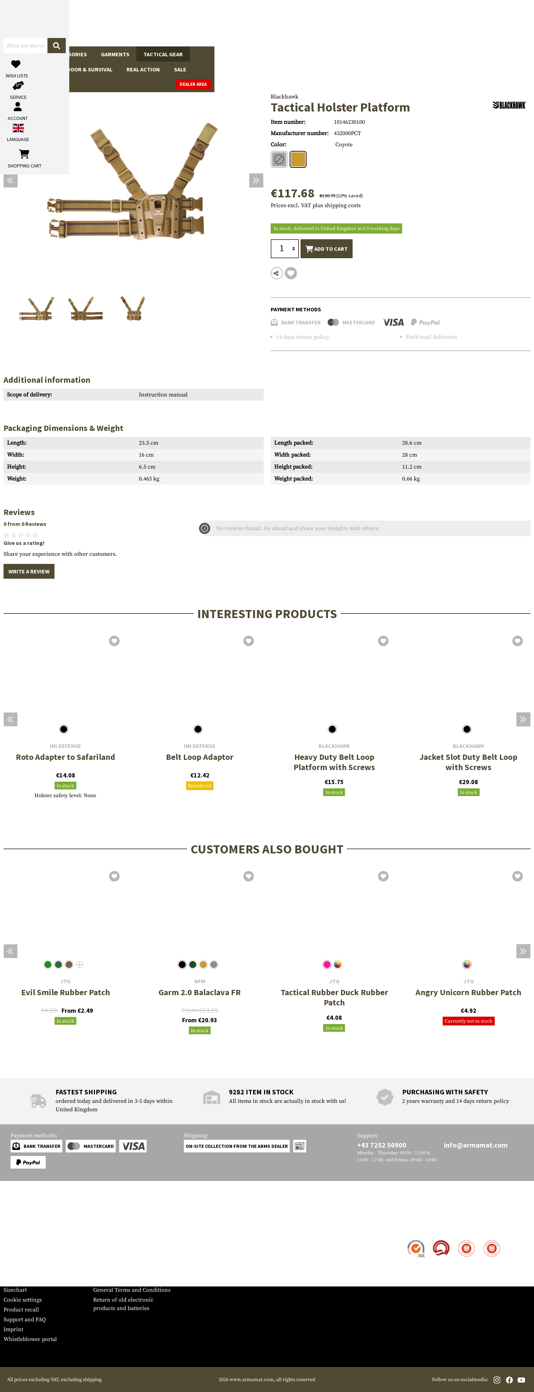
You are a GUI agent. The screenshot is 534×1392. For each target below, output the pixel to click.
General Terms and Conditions (132, 1290)
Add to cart (326, 249)
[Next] (256, 180)
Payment (14, 1260)
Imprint (13, 1329)
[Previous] (11, 180)
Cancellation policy (117, 1280)
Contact (13, 1240)
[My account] (420, 23)
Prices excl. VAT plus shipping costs (316, 205)
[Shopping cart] (486, 23)
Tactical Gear (163, 54)
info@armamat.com (476, 1144)
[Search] (327, 22)
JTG (65, 981)
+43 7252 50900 (381, 1144)
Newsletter (17, 1280)
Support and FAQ (25, 1319)
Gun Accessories (63, 54)
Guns (18, 54)
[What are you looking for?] (239, 22)
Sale (366, 54)
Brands (397, 54)
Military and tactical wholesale (132, 1250)
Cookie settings (23, 1299)
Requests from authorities (125, 1260)
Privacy (102, 1270)
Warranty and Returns (31, 1270)
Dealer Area (512, 54)
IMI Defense (65, 746)
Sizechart (15, 1290)
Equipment (212, 54)
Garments (115, 54)
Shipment (16, 1250)
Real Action (329, 54)
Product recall (21, 1309)
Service (17, 1226)
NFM (199, 981)
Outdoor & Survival (270, 54)
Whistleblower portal (30, 1339)
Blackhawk (284, 96)
